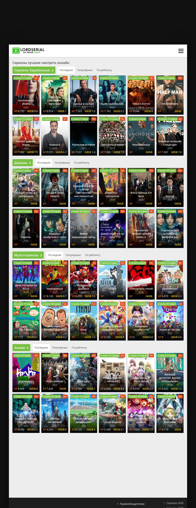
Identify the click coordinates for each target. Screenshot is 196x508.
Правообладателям (132, 504)
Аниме (21, 347)
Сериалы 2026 (175, 503)
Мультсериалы (28, 255)
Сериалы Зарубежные (34, 70)
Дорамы (22, 163)
